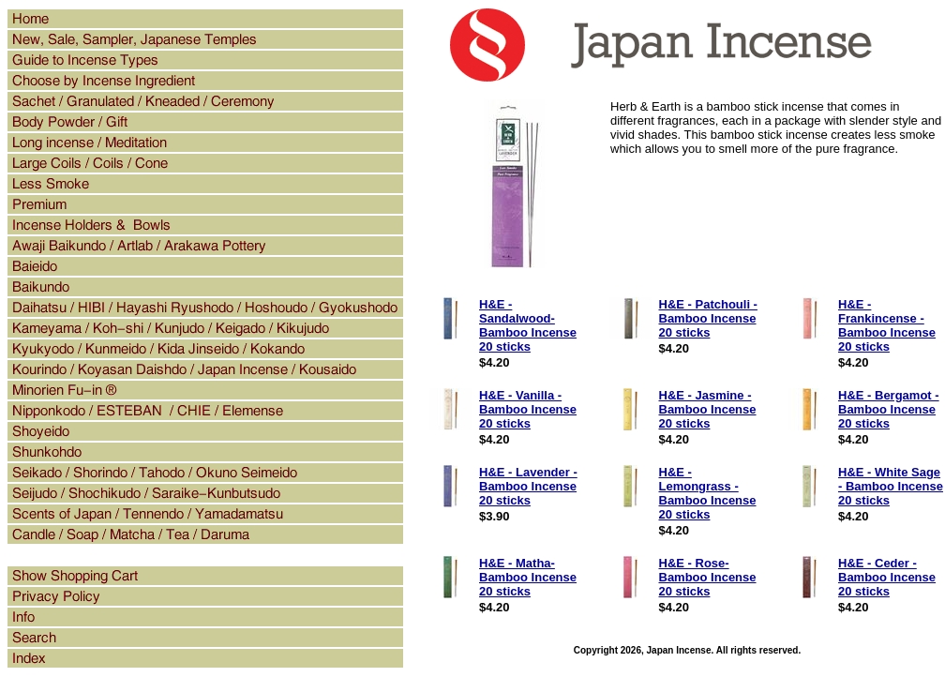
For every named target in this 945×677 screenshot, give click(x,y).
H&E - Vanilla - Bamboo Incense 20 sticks (528, 409)
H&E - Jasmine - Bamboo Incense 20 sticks (708, 409)
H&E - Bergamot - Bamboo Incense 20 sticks (888, 409)
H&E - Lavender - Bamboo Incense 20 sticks (528, 486)
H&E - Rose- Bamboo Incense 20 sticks (708, 577)
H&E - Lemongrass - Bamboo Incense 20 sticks (708, 493)
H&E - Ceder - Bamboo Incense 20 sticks (887, 577)
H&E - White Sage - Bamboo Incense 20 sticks (890, 486)
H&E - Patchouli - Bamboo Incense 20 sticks (708, 318)
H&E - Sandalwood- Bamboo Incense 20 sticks (528, 325)
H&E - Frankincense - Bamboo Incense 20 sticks (887, 325)
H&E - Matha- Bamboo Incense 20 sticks (528, 577)
